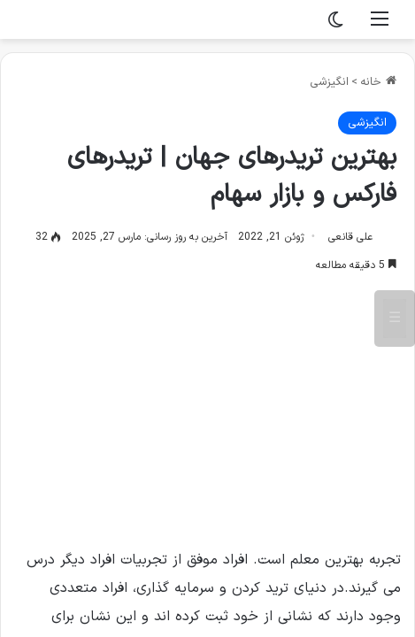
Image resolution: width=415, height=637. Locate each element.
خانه (378, 82)
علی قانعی (350, 237)
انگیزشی (329, 82)
